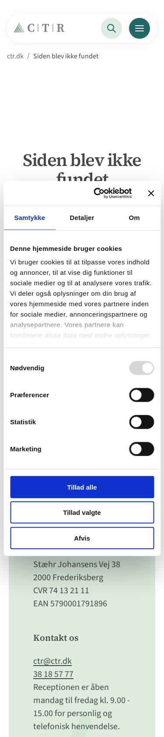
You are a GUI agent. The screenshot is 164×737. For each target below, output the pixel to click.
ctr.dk (15, 56)
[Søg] (111, 28)
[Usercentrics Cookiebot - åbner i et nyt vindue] (98, 193)
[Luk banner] (151, 193)
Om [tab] (134, 217)
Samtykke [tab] (29, 217)
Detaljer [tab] (82, 217)
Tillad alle (82, 486)
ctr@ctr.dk (52, 661)
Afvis (82, 537)
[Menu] (139, 28)
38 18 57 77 (53, 674)
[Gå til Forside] (41, 30)
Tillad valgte (82, 512)
